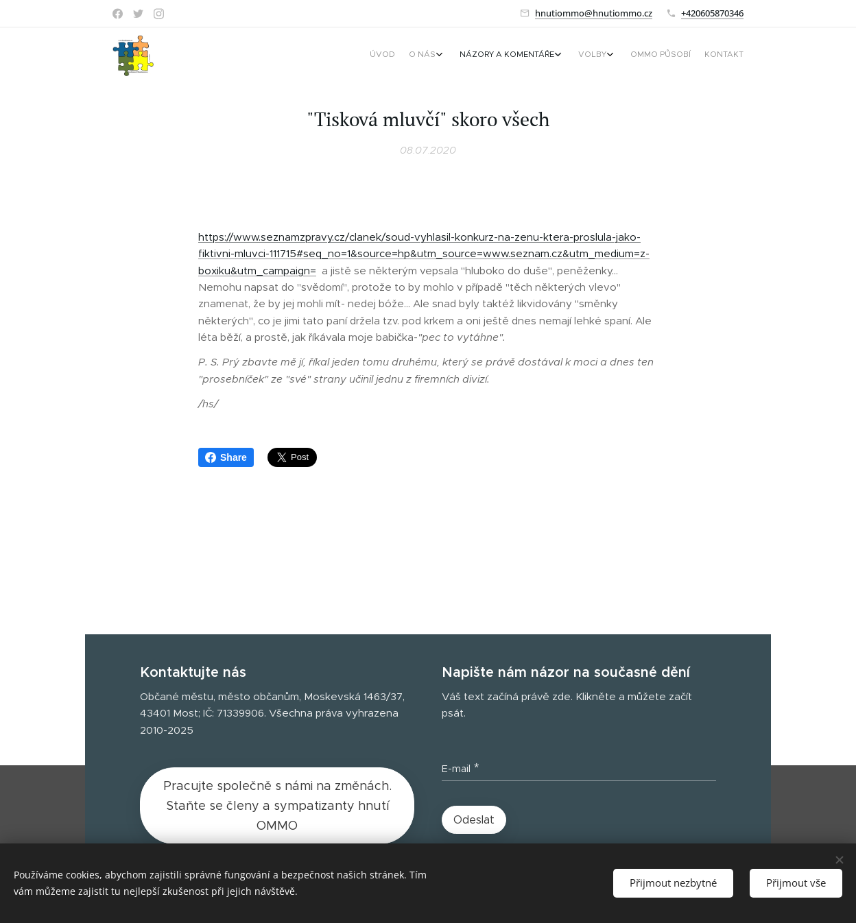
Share (226, 457)
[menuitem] (646, 55)
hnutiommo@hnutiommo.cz (593, 13)
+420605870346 (712, 13)
